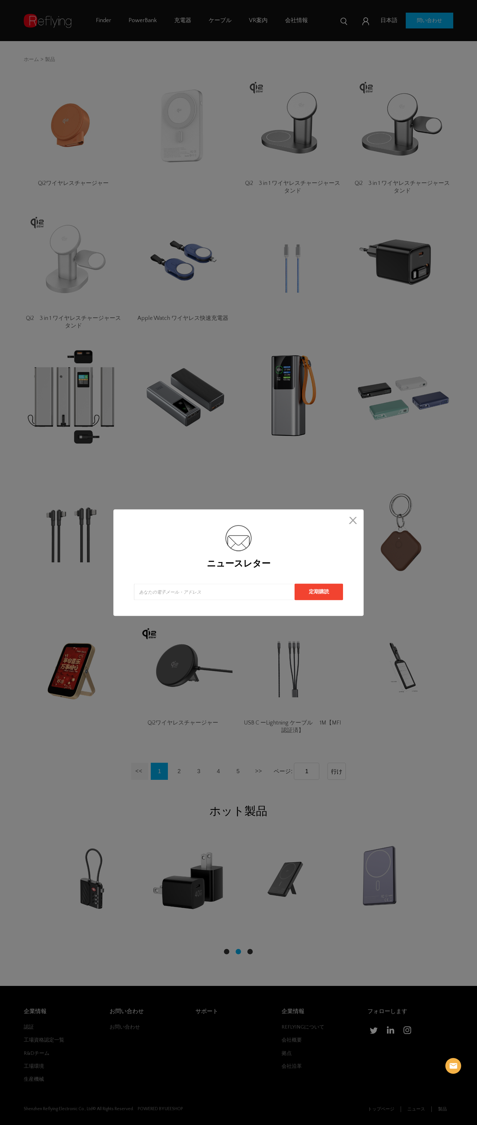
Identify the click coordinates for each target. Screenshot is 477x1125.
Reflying (453, 1066)
